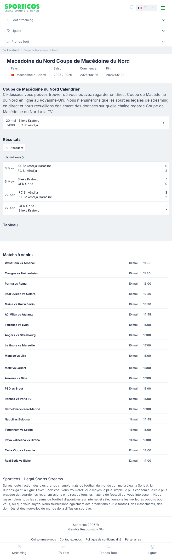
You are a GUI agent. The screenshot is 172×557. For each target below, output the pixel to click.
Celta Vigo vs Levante (20, 450)
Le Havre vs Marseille (20, 345)
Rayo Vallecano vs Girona (22, 440)
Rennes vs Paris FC (18, 399)
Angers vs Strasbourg (20, 335)
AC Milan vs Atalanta (19, 314)
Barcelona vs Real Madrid (22, 409)
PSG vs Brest (14, 388)
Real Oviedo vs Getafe (20, 294)
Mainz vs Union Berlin (19, 304)
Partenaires (133, 539)
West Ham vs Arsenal (19, 263)
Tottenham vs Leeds (19, 429)
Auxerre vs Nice (16, 378)
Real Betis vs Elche (18, 460)
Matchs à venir (18, 254)
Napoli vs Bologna (17, 419)
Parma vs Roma (16, 283)
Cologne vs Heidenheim (21, 273)
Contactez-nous (71, 539)
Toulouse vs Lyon (17, 325)
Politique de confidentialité (103, 539)
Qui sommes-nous (43, 539)
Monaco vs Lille (15, 355)
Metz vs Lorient (15, 368)
